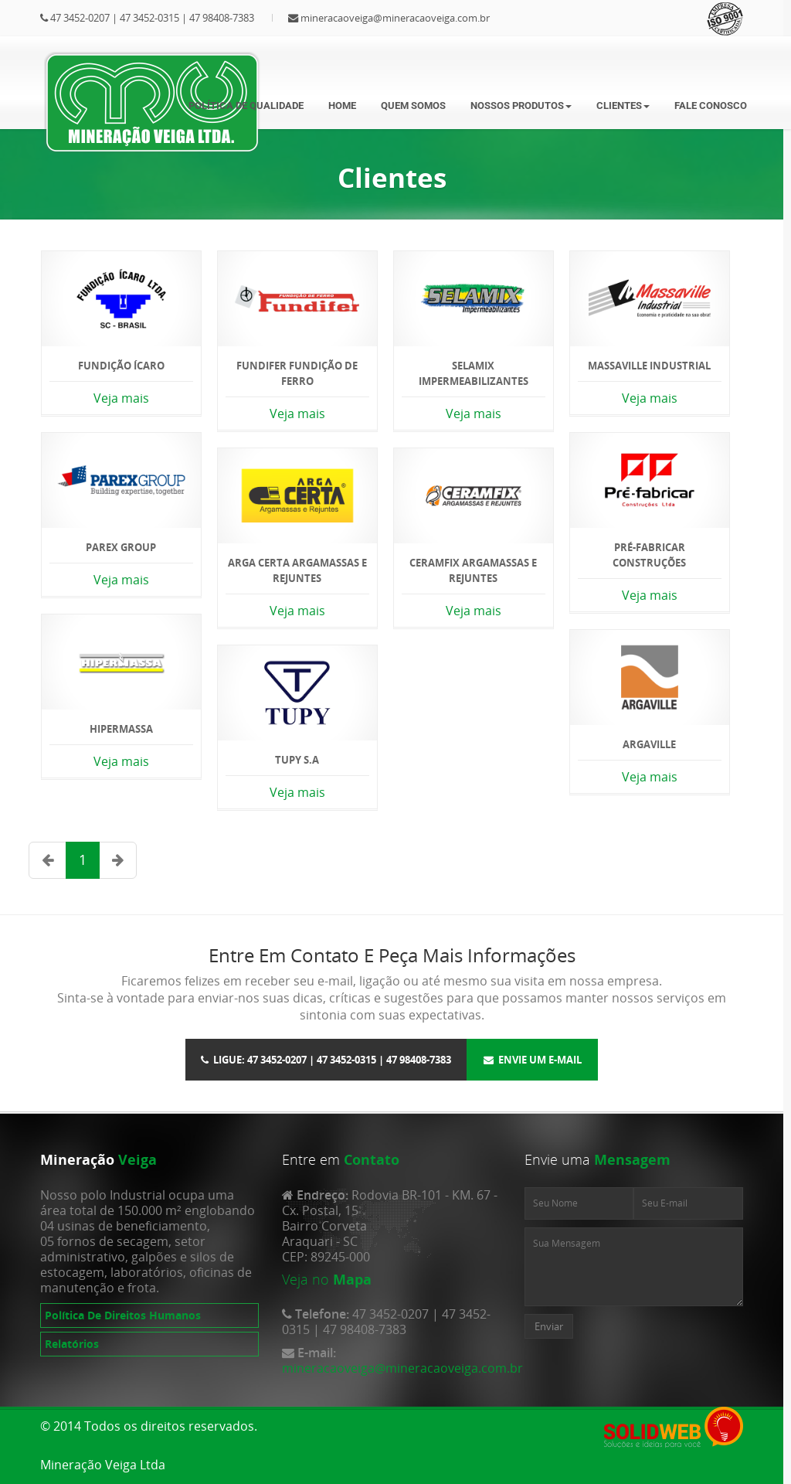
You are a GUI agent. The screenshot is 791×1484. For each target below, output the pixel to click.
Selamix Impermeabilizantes (473, 373)
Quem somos (413, 105)
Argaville (649, 744)
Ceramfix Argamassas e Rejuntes (473, 570)
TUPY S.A (297, 760)
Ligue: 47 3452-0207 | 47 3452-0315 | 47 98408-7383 (326, 1060)
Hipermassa (121, 729)
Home (342, 105)
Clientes (623, 105)
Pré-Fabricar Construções (649, 555)
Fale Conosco (710, 105)
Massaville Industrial (649, 366)
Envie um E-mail (533, 1060)
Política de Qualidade (246, 105)
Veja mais (121, 398)
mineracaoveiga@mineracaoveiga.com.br (395, 18)
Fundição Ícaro (121, 366)
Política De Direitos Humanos (123, 1315)
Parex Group (121, 547)
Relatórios (72, 1343)
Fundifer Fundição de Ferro (297, 373)
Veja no (305, 1279)
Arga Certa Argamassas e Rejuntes (297, 570)
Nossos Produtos (521, 105)
